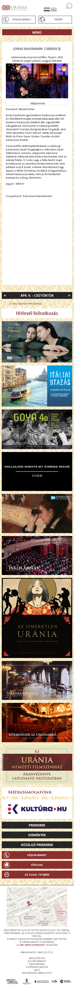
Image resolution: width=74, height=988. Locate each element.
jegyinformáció (37, 961)
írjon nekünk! (37, 964)
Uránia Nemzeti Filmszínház (26, 303)
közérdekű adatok (37, 966)
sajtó (37, 969)
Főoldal (37, 865)
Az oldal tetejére (37, 874)
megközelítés (37, 958)
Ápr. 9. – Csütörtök (37, 295)
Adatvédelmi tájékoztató (37, 972)
